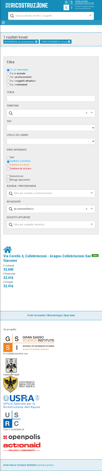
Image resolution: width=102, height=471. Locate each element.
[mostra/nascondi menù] (3, 22)
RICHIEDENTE (14, 201)
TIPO (9, 121)
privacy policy (46, 465)
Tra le (17, 73)
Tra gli (19, 69)
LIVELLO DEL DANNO (17, 135)
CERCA (10, 92)
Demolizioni (16, 176)
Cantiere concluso (20, 161)
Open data (69, 315)
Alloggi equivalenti (20, 179)
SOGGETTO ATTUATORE (18, 217)
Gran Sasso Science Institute (19, 465)
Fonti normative (36, 315)
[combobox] (47, 15)
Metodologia (54, 315)
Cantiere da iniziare (20, 168)
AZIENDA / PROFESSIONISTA (21, 186)
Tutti (12, 157)
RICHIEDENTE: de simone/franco (20, 41)
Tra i (20, 77)
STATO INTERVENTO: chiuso (55, 41)
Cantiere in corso (19, 164)
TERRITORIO (13, 105)
